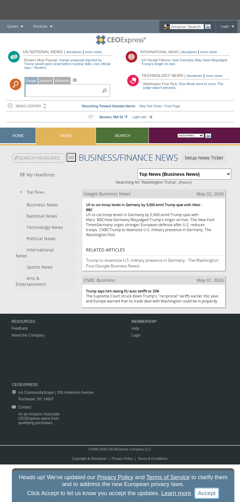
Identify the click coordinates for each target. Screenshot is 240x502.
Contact (24, 407)
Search (122, 136)
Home (18, 136)
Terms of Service (168, 477)
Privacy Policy (122, 458)
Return (185, 182)
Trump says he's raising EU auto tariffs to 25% (122, 291)
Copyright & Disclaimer (89, 458)
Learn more (176, 493)
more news (93, 52)
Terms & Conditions (152, 458)
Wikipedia (62, 81)
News (66, 136)
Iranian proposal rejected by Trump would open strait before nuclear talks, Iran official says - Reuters (67, 63)
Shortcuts (40, 26)
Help (135, 328)
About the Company (27, 335)
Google (31, 81)
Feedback (19, 328)
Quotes (12, 26)
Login (225, 26)
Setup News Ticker (204, 158)
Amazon (46, 81)
